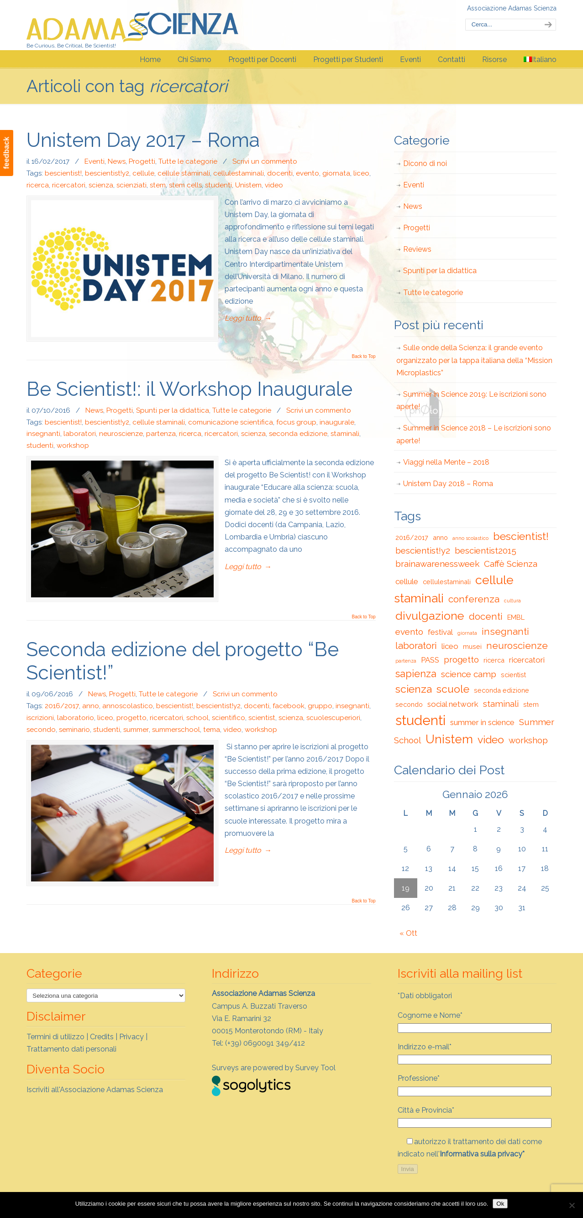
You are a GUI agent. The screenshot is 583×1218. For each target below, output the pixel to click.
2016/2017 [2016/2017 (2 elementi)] (411, 537)
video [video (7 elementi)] (491, 739)
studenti (218, 185)
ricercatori (68, 185)
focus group (296, 422)
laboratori (79, 434)
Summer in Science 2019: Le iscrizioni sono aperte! (471, 400)
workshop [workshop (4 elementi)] (528, 740)
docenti (280, 173)
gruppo (320, 706)
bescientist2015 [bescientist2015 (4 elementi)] (485, 550)
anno (90, 706)
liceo (361, 173)
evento (307, 173)
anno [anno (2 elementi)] (440, 537)
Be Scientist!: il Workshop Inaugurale (189, 389)
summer (136, 730)
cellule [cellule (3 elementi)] (406, 581)
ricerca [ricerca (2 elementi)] (493, 660)
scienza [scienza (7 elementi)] (413, 689)
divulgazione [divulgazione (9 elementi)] (429, 615)
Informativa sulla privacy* (482, 1154)
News (117, 161)
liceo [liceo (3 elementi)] (449, 646)
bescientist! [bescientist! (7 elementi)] (521, 536)
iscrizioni (40, 718)
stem (158, 185)
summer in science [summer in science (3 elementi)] (482, 722)
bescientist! (63, 173)
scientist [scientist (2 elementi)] (513, 675)
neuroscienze (121, 434)
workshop (73, 445)
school (197, 718)
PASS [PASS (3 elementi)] (430, 659)
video (274, 185)
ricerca (37, 185)
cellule (143, 173)
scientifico (228, 718)
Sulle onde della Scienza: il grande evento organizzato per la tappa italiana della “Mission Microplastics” (474, 360)
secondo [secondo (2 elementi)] (409, 704)
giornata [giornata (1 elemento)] (467, 633)
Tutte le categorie (187, 161)
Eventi (94, 161)
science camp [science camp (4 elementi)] (468, 674)
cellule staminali (184, 173)
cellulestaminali (238, 173)
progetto (131, 718)
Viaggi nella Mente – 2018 (446, 462)
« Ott (408, 933)
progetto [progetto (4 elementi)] (461, 659)
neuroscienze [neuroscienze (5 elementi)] (517, 645)
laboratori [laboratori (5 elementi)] (416, 645)
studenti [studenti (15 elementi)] (420, 720)
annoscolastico (127, 706)
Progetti (142, 161)
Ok (500, 1203)
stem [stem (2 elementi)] (531, 704)
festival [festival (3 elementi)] (440, 632)
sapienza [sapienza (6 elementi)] (415, 673)
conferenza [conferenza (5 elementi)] (473, 599)
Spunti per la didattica (172, 410)
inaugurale (337, 422)
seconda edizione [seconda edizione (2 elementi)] (501, 690)
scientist (261, 718)
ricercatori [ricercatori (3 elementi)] (527, 659)
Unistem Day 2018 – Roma (448, 483)
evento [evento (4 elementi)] (409, 632)
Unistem (248, 185)
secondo (41, 730)
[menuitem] (540, 59)
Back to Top (363, 356)
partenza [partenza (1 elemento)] (405, 660)
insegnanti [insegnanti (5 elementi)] (505, 631)
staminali (345, 434)
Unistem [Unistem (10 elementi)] (449, 739)
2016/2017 (62, 706)
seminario (74, 730)
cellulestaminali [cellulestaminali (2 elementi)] (447, 582)
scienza (101, 185)
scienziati (131, 185)
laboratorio (75, 718)
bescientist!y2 (107, 173)
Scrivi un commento (264, 161)
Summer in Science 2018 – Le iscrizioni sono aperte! (473, 434)
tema (211, 730)
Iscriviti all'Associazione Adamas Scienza (94, 1089)
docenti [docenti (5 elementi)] (486, 616)
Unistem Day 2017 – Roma (143, 140)
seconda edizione (298, 434)
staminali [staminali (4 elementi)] (501, 704)
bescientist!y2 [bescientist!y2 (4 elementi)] (422, 550)
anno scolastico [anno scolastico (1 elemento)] (470, 538)
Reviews (417, 249)
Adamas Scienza (132, 24)
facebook (289, 706)
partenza (161, 434)
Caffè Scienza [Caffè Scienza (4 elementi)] (510, 564)
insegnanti (43, 434)
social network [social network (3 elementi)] (452, 704)
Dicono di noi (425, 163)
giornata (336, 173)
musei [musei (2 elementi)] (472, 646)
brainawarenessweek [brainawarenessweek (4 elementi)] (437, 564)
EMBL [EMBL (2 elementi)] (516, 617)
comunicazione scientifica (230, 422)
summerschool (176, 730)
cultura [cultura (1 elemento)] (512, 600)
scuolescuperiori (333, 718)
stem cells (185, 185)
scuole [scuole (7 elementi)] (452, 689)
